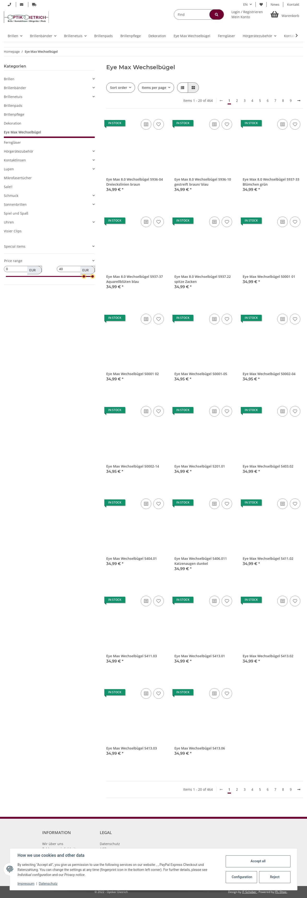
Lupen (9, 169)
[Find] (199, 14)
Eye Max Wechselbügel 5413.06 (199, 748)
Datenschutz (110, 843)
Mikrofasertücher (18, 178)
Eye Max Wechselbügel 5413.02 (268, 656)
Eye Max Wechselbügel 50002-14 (132, 466)
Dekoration (12, 123)
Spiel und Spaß (16, 213)
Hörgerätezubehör (18, 151)
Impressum (26, 884)
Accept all (258, 861)
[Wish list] (261, 4)
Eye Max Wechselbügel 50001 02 (132, 374)
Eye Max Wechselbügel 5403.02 (268, 466)
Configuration (242, 877)
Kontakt (293, 4)
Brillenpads (13, 105)
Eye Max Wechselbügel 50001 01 (269, 276)
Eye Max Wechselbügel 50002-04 (269, 374)
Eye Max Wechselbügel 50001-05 (200, 374)
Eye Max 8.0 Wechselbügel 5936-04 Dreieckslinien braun (134, 182)
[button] (247, 14)
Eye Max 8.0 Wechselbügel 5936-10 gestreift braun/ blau (202, 182)
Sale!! (8, 186)
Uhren (9, 222)
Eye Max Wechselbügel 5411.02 (268, 558)
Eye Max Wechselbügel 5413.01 (199, 656)
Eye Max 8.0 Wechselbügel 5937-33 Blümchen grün (271, 182)
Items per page (154, 87)
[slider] (84, 276)
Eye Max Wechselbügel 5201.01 (199, 466)
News (275, 4)
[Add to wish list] (158, 124)
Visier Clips (13, 231)
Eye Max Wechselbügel (22, 132)
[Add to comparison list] (146, 124)
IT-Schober (249, 892)
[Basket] (285, 14)
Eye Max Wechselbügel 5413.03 (131, 748)
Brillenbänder (15, 88)
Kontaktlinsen (15, 160)
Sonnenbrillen (15, 204)
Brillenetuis (13, 96)
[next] (299, 101)
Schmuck (11, 195)
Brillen (9, 79)
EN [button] (245, 4)
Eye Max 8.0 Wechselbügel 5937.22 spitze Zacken (202, 279)
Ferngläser (12, 142)
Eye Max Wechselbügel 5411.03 (131, 656)
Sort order (118, 87)
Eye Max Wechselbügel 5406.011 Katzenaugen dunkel (200, 561)
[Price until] (76, 269)
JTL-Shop (281, 892)
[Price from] (23, 269)
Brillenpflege (14, 114)
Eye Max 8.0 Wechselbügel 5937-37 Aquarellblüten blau (134, 279)
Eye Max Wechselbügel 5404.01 (131, 558)
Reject (275, 877)
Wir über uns (52, 843)
